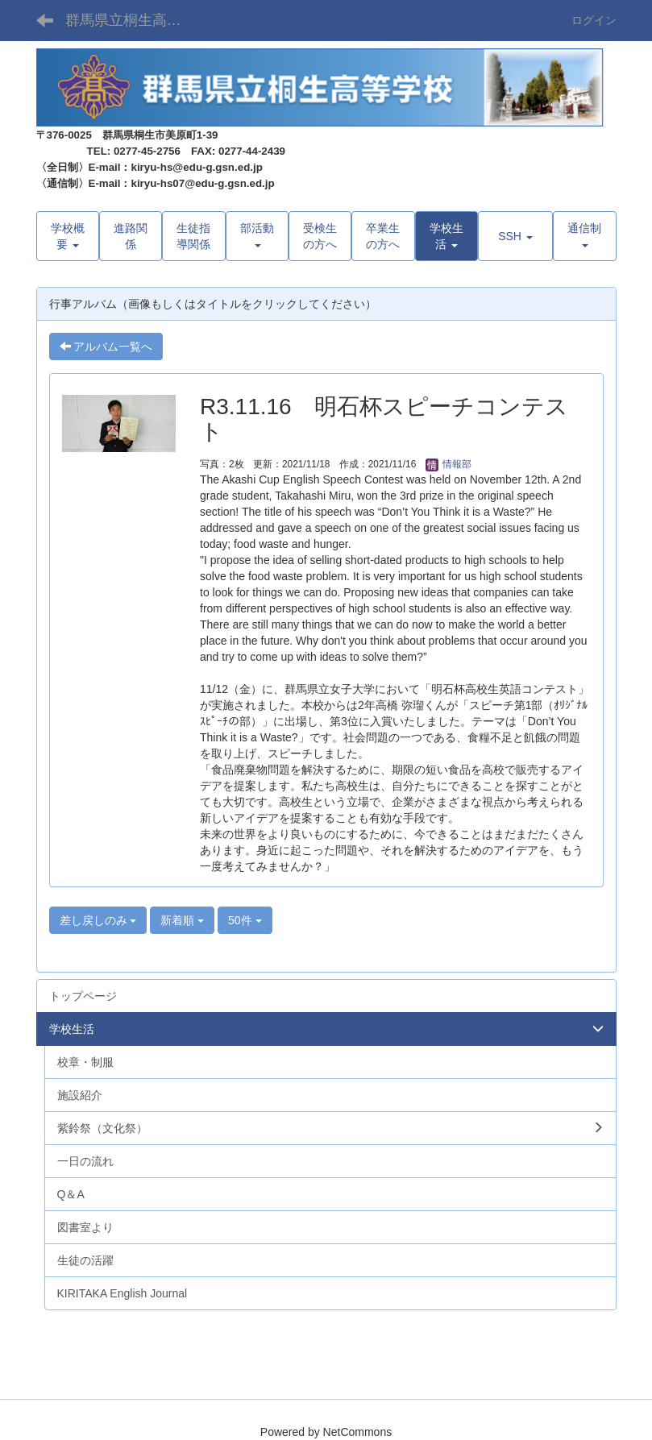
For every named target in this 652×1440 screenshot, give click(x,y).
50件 (244, 920)
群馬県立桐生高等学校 (133, 20)
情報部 (448, 464)
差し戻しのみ (98, 920)
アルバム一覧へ (106, 346)
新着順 (182, 920)
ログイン (594, 20)
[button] (446, 236)
